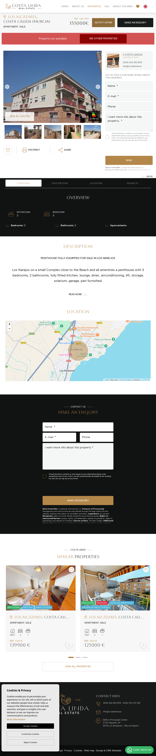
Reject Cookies (30, 742)
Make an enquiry (135, 22)
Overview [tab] (23, 183)
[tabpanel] (41, 608)
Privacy (68, 750)
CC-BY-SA (145, 380)
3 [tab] (85, 657)
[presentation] (121, 148)
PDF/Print (31, 150)
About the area (122, 6)
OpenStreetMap (126, 380)
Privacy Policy (67, 476)
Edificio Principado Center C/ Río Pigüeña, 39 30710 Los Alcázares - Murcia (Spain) (121, 723)
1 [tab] (71, 657)
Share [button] (64, 150)
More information (16, 719)
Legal (60, 750)
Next (99, 87)
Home (64, 6)
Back (147, 176)
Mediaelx (116, 750)
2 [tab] (78, 657)
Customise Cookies (30, 734)
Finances (132, 183)
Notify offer (103, 22)
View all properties (78, 666)
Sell (107, 6)
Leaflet (106, 380)
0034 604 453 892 (132, 62)
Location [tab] (96, 183)
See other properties (103, 38)
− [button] (9, 329)
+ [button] (9, 324)
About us (78, 6)
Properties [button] (94, 6)
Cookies (78, 750)
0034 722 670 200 (131, 703)
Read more (78, 294)
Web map (89, 750)
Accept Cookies (30, 726)
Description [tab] (60, 183)
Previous (6, 87)
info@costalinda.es (132, 66)
